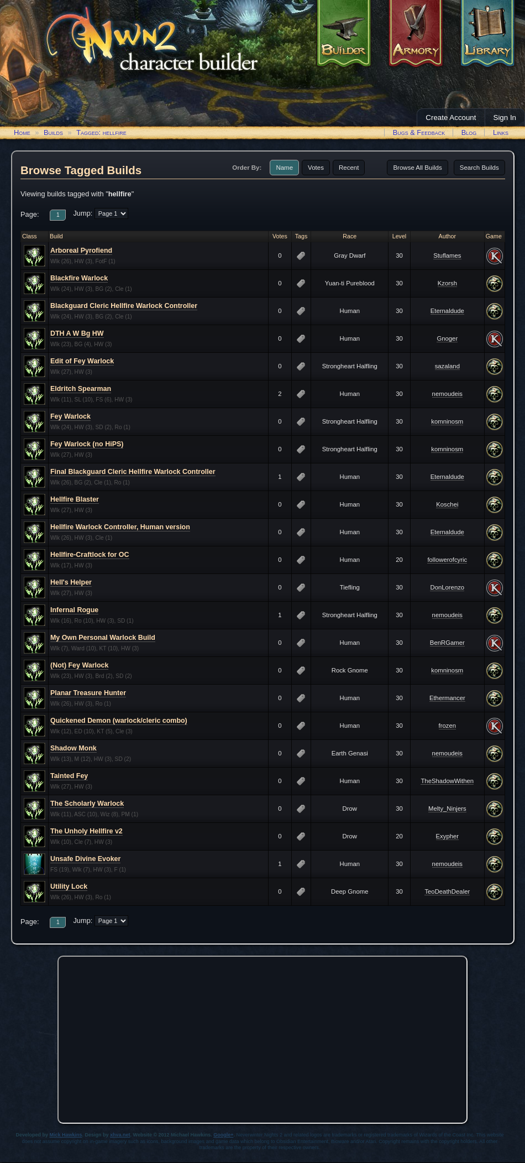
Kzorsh (447, 283)
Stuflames (447, 255)
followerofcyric (447, 559)
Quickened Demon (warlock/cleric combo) (118, 720)
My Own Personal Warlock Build (102, 638)
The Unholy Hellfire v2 (86, 831)
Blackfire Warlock (79, 278)
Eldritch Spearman (80, 389)
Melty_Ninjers (447, 808)
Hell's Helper (71, 582)
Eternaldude (447, 310)
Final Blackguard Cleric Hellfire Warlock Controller (133, 472)
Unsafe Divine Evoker (85, 859)
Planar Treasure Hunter (88, 693)
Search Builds (479, 167)
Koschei (447, 504)
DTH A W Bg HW (77, 333)
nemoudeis (447, 393)
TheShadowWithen (447, 781)
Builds (53, 132)
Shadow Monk (73, 748)
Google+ (223, 1135)
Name (284, 167)
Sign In (505, 117)
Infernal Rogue (74, 610)
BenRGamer (447, 642)
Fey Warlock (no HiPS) (86, 444)
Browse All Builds (417, 167)
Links (500, 132)
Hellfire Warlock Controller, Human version (120, 527)
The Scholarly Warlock (87, 803)
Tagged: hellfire (101, 132)
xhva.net (120, 1135)
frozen (447, 725)
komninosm (447, 421)
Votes (316, 167)
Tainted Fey (69, 776)
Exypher (447, 836)
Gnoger (447, 338)
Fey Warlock (70, 416)
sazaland (447, 366)
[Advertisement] (262, 1036)
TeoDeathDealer (447, 891)
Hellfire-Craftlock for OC (89, 555)
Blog (469, 132)
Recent (349, 167)
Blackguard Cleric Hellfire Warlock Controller (123, 306)
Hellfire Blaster (74, 499)
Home (22, 132)
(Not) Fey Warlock (79, 665)
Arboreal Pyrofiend (81, 250)
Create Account (451, 117)
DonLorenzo (447, 587)
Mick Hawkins (66, 1135)
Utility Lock (68, 886)
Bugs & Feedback (419, 132)
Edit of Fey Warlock (82, 361)
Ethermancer (447, 698)
